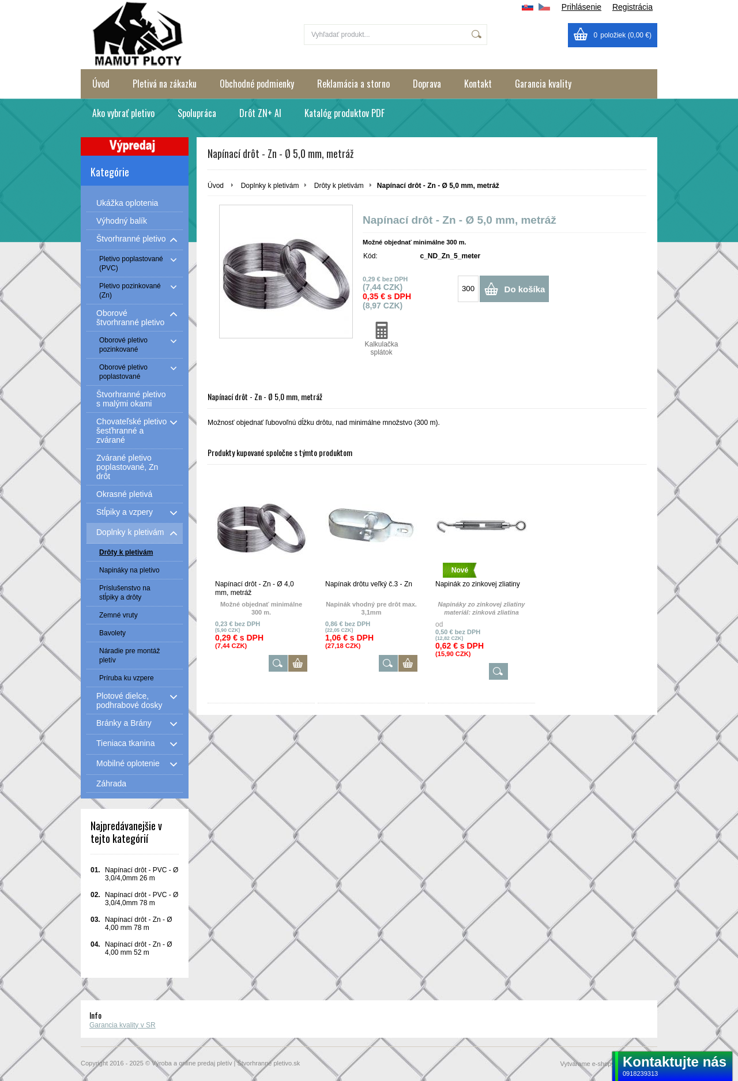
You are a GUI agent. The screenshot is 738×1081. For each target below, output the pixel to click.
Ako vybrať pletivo (123, 113)
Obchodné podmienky (257, 84)
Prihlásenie (581, 7)
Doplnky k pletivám (270, 186)
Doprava (427, 84)
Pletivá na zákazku (165, 84)
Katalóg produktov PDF (344, 113)
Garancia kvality (543, 84)
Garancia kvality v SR (122, 1025)
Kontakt (478, 84)
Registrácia (632, 7)
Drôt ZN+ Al (260, 113)
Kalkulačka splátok (381, 339)
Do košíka (524, 289)
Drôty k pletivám (339, 186)
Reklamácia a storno (353, 84)
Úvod (101, 84)
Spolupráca (197, 113)
